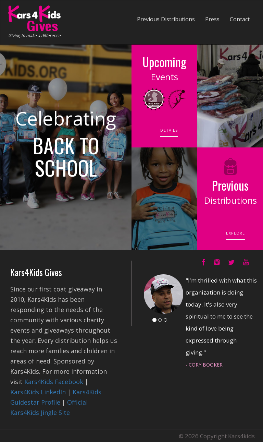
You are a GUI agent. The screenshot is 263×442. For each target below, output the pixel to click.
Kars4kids (241, 436)
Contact (240, 19)
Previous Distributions (166, 19)
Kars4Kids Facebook (53, 382)
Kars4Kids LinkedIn (38, 392)
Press (212, 19)
